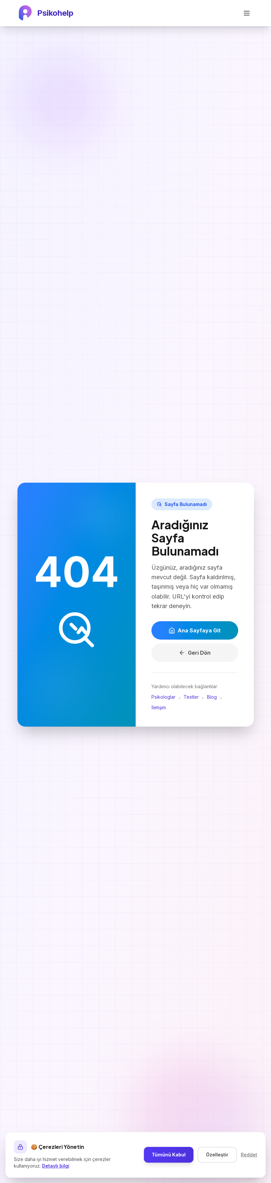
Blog (212, 697)
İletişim (158, 708)
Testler (191, 697)
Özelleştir (217, 1154)
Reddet (249, 1154)
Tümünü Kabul (169, 1154)
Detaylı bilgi (55, 1166)
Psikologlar (163, 697)
